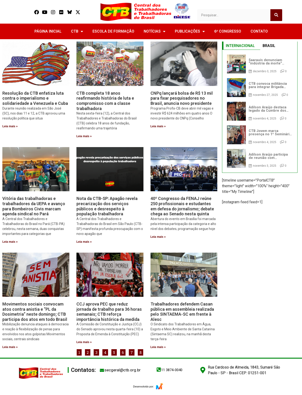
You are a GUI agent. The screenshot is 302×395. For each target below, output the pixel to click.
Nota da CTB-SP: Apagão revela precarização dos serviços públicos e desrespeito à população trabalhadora (107, 206)
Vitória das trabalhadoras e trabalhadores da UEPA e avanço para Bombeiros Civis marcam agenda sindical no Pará (33, 206)
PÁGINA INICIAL (48, 31)
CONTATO (259, 31)
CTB (77, 31)
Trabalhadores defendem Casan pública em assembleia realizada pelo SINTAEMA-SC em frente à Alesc (182, 312)
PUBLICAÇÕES (190, 31)
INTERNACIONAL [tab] (240, 45)
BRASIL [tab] (269, 45)
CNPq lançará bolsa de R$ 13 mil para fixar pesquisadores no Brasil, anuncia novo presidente (182, 98)
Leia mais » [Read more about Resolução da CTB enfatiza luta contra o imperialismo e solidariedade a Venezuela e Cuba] (10, 126)
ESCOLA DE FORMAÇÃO (113, 31)
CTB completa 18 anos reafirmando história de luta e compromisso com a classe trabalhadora (105, 101)
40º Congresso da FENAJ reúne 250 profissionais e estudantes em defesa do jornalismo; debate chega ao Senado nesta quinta (182, 206)
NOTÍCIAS (154, 31)
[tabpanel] (259, 111)
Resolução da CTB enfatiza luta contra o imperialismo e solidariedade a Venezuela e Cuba (35, 98)
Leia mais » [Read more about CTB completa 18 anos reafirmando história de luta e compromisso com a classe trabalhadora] (84, 136)
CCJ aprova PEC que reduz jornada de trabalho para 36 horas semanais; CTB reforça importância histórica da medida (109, 312)
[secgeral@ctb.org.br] (102, 370)
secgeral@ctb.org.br (123, 370)
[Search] (276, 15)
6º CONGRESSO (227, 31)
